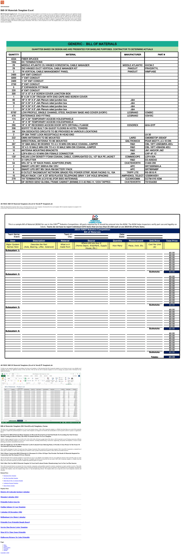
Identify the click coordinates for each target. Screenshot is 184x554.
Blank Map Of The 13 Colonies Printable (13, 480)
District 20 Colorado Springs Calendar (15, 492)
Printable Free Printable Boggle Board (15, 522)
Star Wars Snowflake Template (11, 478)
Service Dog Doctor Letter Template (14, 527)
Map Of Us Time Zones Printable (13, 532)
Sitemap (5, 550)
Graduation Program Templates (11, 483)
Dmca (5, 545)
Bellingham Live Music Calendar (13, 517)
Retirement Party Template (10, 475)
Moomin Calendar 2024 (9, 497)
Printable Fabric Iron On (10, 502)
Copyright (6, 549)
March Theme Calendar (9, 485)
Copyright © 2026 (5, 552)
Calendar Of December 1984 (11, 512)
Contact (5, 546)
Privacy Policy (7, 547)
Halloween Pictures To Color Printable (15, 537)
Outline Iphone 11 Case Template (13, 507)
